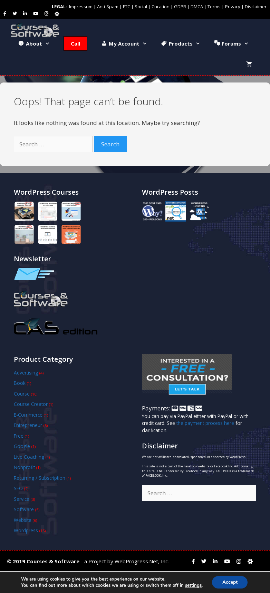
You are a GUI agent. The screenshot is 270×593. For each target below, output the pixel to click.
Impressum (81, 6)
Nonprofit (24, 467)
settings (193, 585)
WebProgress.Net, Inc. (142, 561)
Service (21, 499)
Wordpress (26, 530)
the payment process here (205, 423)
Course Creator (31, 404)
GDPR (180, 6)
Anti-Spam (107, 6)
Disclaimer (256, 6)
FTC (126, 6)
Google (22, 446)
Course (22, 393)
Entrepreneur (28, 425)
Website (22, 520)
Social (141, 6)
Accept (230, 582)
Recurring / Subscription (39, 478)
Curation (161, 6)
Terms (214, 6)
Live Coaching (29, 457)
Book (20, 383)
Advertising (26, 372)
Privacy (232, 6)
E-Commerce (28, 414)
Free (18, 435)
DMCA (197, 6)
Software (24, 509)
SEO (18, 488)
